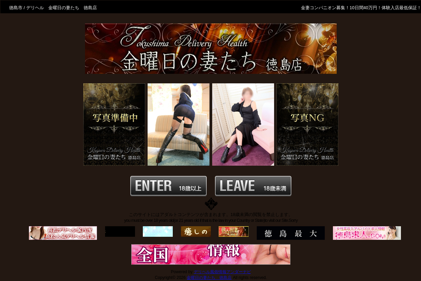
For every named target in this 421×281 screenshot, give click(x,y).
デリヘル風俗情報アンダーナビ (222, 271)
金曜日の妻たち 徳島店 (209, 277)
